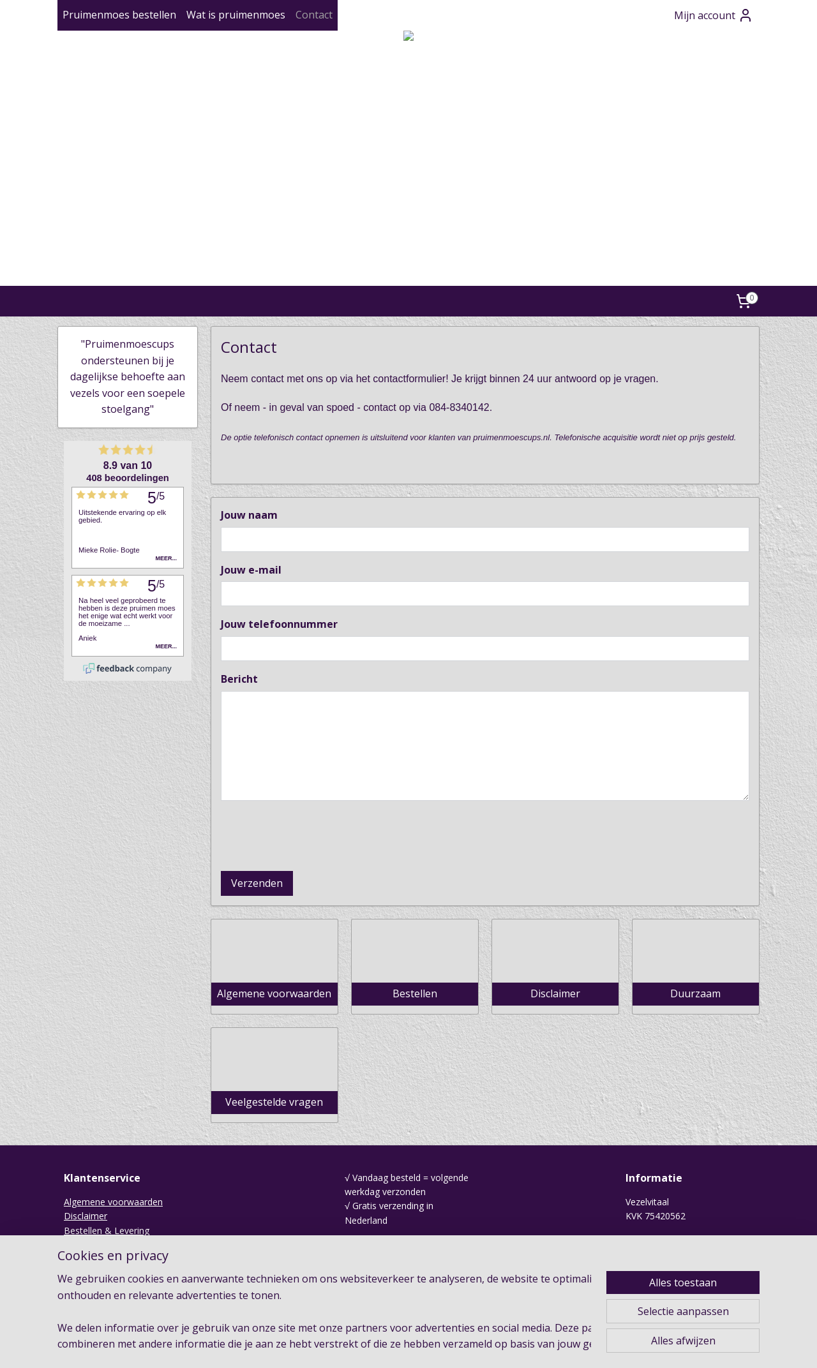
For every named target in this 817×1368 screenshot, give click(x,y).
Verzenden (257, 883)
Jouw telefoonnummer (279, 624)
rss (400, 1344)
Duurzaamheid (94, 1259)
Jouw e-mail (251, 570)
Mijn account (713, 15)
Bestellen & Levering (106, 1230)
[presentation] (318, 836)
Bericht (239, 679)
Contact (314, 15)
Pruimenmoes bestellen (119, 15)
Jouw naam (249, 515)
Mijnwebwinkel (560, 1344)
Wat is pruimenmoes (235, 15)
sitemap (373, 1344)
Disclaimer (85, 1216)
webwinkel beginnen (448, 1344)
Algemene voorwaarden (113, 1202)
